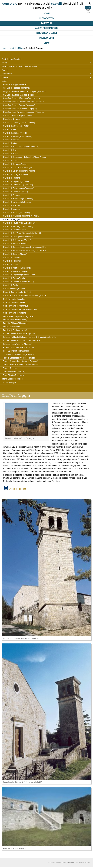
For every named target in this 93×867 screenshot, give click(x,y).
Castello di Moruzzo (11, 209)
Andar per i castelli (46, 28)
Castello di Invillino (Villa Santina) (17, 202)
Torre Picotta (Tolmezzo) (13, 375)
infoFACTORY (84, 863)
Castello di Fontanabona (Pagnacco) (18, 188)
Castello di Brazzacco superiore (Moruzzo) (21, 147)
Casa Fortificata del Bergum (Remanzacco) (21, 98)
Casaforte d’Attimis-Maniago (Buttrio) (18, 95)
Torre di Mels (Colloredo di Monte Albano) (20, 365)
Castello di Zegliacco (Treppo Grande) (19, 275)
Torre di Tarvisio (10, 368)
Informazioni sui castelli (12, 379)
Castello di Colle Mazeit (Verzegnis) (18, 167)
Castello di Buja (9, 150)
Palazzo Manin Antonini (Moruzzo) (17, 344)
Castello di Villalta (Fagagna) (15, 271)
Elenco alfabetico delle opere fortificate (19, 66)
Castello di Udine (10, 264)
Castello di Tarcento (11, 257)
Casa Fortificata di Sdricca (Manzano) (19, 105)
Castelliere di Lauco (11, 119)
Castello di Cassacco (12, 160)
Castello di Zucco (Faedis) (14, 278)
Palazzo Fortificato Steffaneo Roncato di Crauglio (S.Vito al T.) (29, 337)
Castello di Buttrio (10, 154)
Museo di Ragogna (17, 489)
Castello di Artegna (11, 140)
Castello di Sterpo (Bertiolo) (15, 243)
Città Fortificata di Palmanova (15, 306)
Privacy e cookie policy (57, 863)
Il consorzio (47, 18)
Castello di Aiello (10, 129)
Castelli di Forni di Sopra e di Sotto (18, 115)
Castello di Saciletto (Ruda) (14, 230)
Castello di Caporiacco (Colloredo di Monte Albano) (24, 157)
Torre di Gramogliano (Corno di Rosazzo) (20, 361)
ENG (88, 10)
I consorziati (46, 38)
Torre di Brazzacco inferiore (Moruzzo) (19, 358)
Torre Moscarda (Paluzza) (14, 372)
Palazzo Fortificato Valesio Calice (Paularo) (21, 340)
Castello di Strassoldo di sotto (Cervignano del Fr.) (24, 250)
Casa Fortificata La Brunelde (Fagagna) (20, 109)
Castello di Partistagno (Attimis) (16, 212)
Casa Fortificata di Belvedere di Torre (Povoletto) (23, 102)
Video (4, 63)
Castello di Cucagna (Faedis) (15, 174)
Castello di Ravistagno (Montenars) (18, 226)
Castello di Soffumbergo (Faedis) (17, 240)
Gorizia (5, 70)
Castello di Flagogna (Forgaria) (16, 181)
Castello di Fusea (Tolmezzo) (15, 192)
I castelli (46, 23)
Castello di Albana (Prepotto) (15, 133)
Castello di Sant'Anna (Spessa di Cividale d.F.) (22, 233)
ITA (88, 7)
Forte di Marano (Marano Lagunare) (18, 316)
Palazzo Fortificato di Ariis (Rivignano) (19, 333)
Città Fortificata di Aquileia (14, 299)
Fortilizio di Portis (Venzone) (15, 330)
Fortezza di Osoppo (11, 327)
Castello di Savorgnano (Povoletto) (18, 237)
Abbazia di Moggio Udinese (14, 84)
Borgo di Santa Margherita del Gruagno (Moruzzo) (24, 91)
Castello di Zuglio (10, 285)
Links (47, 42)
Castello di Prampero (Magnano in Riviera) (21, 216)
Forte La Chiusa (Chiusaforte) (15, 323)
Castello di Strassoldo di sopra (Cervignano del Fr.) (24, 247)
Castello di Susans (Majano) (15, 254)
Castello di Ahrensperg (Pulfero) (16, 126)
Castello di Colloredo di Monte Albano (19, 171)
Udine (21, 48)
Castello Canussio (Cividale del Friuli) (19, 122)
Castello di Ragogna (11, 219)
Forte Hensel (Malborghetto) (15, 320)
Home (46, 13)
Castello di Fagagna (11, 178)
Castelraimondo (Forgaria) (14, 288)
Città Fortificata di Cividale (14, 302)
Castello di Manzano (11, 205)
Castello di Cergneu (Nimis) (15, 164)
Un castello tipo (9, 382)
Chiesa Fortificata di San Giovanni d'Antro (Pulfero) (24, 295)
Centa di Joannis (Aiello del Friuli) (17, 292)
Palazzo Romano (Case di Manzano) (18, 347)
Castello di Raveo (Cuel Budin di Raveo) (20, 223)
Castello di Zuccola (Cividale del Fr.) (18, 282)
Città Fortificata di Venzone (14, 313)
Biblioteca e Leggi (46, 33)
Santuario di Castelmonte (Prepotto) (18, 354)
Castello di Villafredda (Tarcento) (17, 268)
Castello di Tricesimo (12, 261)
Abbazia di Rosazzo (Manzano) (16, 88)
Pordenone (7, 74)
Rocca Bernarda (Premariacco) (16, 351)
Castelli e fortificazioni (12, 59)
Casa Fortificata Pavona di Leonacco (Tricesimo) (23, 112)
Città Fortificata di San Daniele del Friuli (20, 309)
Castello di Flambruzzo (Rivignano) (18, 185)
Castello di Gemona (11, 195)
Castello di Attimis (10, 143)
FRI (88, 12)
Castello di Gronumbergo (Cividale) (18, 198)
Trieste (5, 77)
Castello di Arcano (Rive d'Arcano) (17, 136)
